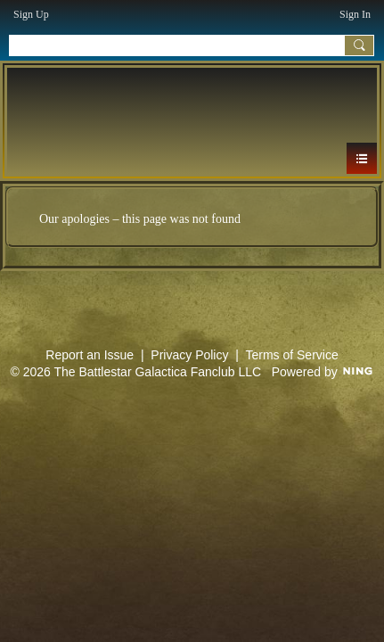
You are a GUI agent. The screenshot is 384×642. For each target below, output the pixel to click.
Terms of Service (291, 355)
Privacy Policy (189, 355)
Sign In (355, 14)
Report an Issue (89, 355)
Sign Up (31, 14)
